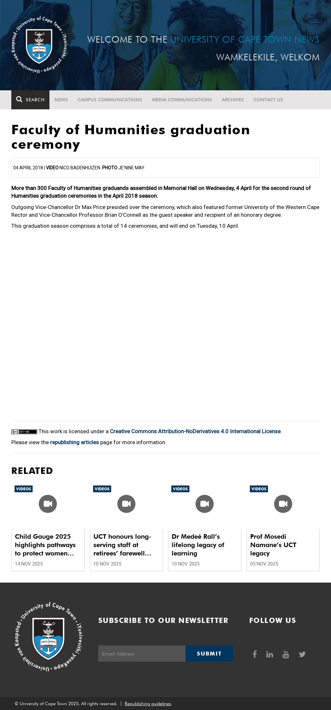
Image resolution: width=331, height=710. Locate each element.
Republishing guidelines (148, 703)
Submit (209, 653)
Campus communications (110, 99)
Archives (233, 99)
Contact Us (268, 99)
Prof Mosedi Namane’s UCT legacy (273, 545)
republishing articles (74, 442)
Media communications (182, 99)
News (61, 99)
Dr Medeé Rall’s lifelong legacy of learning (198, 545)
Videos (23, 488)
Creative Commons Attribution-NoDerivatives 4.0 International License (195, 431)
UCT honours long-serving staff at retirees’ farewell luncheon (122, 545)
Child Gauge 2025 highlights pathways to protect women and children (45, 545)
